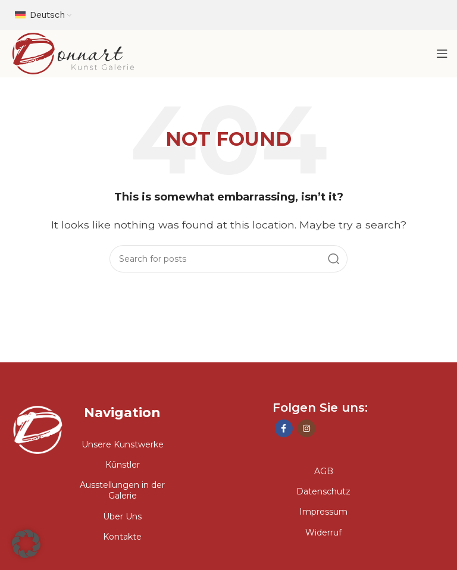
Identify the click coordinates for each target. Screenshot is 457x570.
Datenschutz (323, 491)
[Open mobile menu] (442, 53)
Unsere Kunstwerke (123, 444)
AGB (323, 471)
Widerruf (323, 532)
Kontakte (122, 536)
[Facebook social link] (284, 428)
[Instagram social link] (306, 428)
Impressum (323, 511)
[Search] (228, 259)
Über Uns (122, 516)
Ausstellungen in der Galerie (122, 490)
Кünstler (122, 464)
